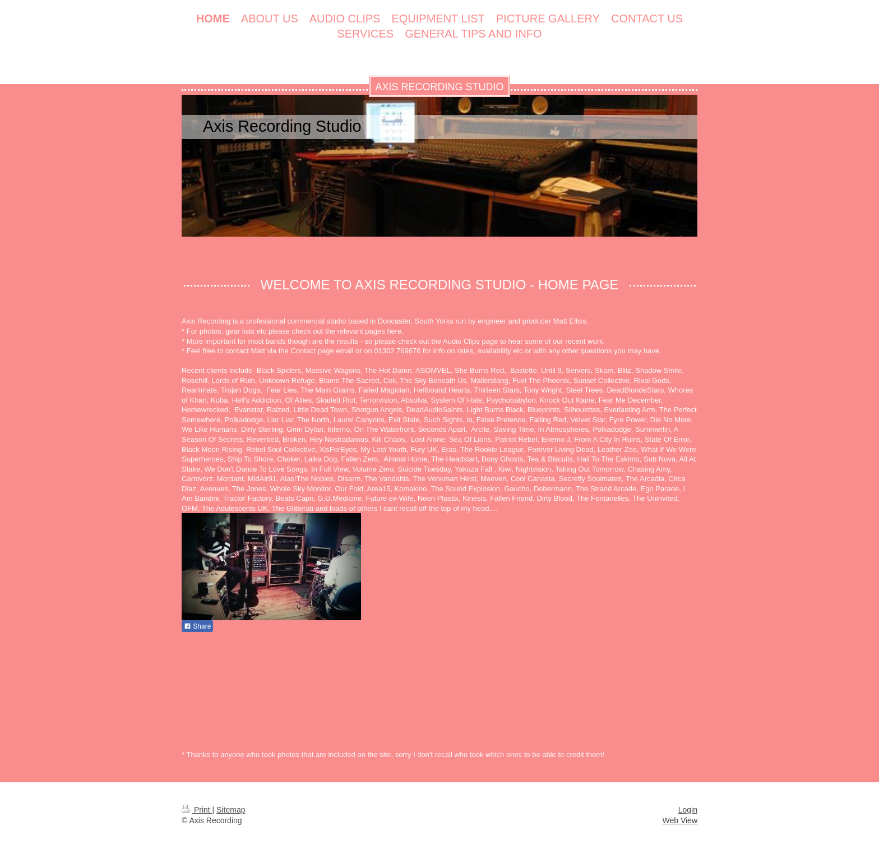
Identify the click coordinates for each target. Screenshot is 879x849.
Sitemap (230, 809)
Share (197, 626)
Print (197, 809)
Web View (679, 820)
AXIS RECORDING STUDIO (439, 87)
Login (687, 809)
